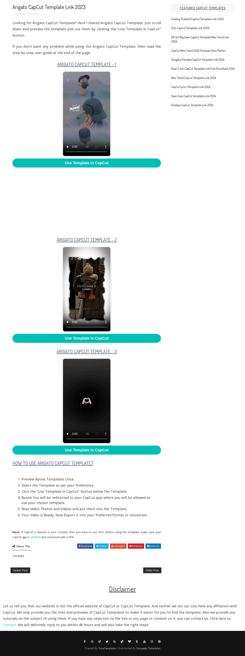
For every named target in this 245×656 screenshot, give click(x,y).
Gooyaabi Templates (148, 648)
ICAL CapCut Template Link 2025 (190, 28)
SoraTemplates (107, 648)
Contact (9, 624)
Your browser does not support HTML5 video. (86, 114)
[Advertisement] (86, 199)
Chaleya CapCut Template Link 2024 (192, 105)
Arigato (22, 14)
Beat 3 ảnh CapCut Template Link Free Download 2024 (202, 69)
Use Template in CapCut (87, 163)
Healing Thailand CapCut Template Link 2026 (197, 19)
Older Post (152, 570)
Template (33, 14)
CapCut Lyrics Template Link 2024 (190, 87)
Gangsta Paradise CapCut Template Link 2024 (197, 60)
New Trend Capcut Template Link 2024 (193, 78)
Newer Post (20, 570)
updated (35, 537)
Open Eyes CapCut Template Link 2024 (193, 96)
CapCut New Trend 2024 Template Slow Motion (198, 51)
